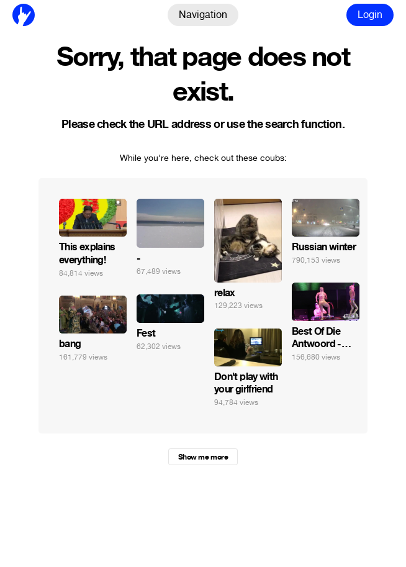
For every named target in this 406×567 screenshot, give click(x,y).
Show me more (203, 457)
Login (370, 14)
